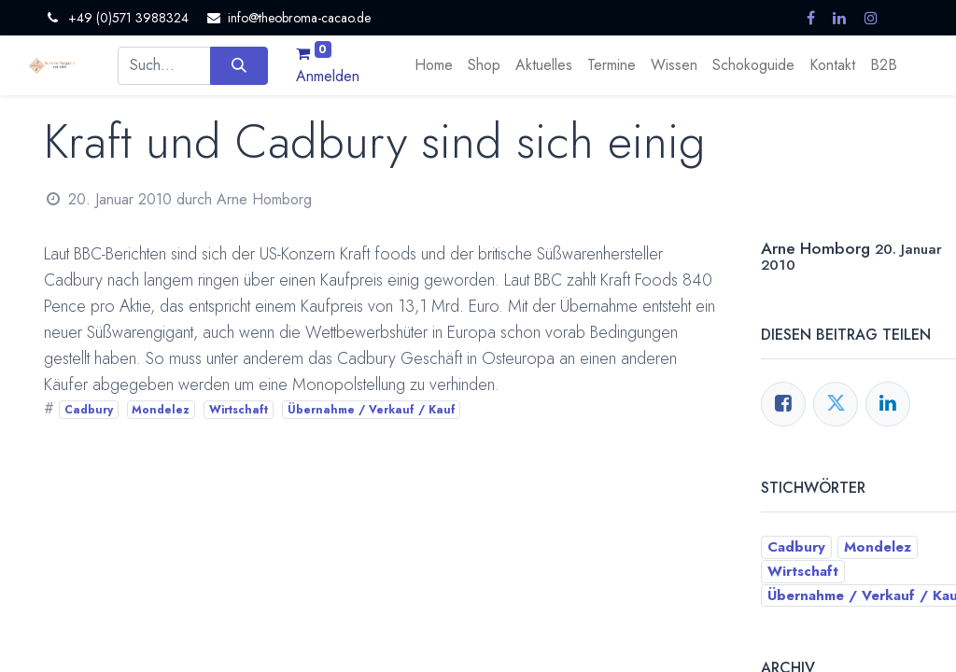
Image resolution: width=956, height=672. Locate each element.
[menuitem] (433, 65)
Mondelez (161, 409)
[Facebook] (783, 404)
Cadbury (88, 409)
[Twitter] (835, 404)
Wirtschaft (238, 409)
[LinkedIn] (887, 404)
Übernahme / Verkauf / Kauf (372, 409)
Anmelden (327, 76)
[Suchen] (238, 65)
